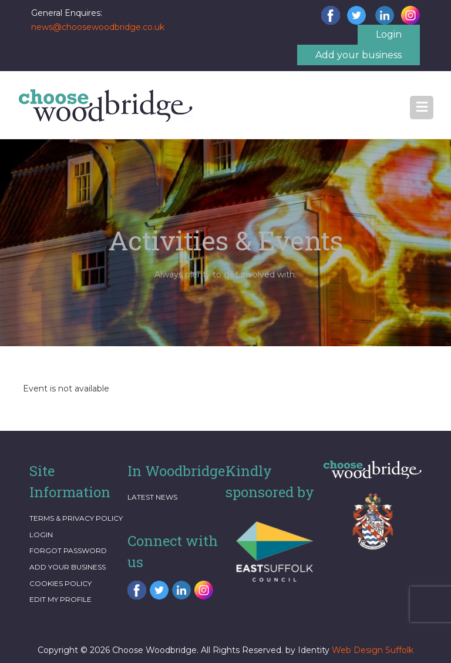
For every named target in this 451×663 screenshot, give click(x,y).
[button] (421, 107)
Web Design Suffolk (372, 650)
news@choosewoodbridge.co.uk (97, 27)
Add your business (358, 55)
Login (389, 34)
